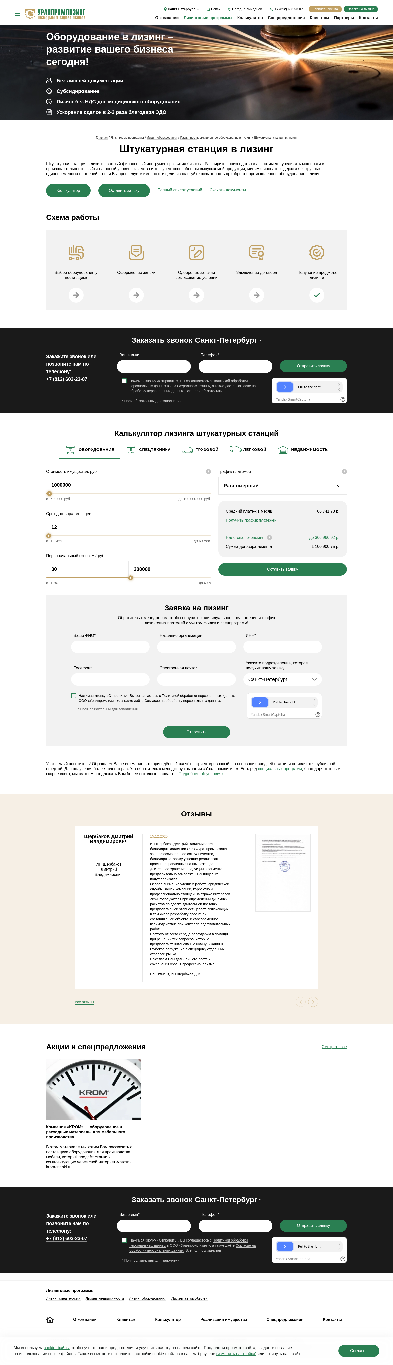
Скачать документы (228, 190)
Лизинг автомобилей (189, 1298)
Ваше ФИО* (85, 635)
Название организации (181, 635)
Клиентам (319, 18)
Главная (102, 137)
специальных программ (280, 769)
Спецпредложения (286, 18)
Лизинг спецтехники (63, 1298)
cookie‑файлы (56, 1348)
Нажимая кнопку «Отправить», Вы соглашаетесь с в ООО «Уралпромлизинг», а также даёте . (158, 698)
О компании (167, 18)
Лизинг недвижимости (105, 1298)
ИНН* (251, 635)
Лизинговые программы (208, 18)
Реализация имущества (224, 1319)
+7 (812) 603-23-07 (289, 9)
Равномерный (241, 485)
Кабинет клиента (325, 9)
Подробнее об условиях (201, 774)
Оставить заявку (124, 190)
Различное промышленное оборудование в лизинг (215, 137)
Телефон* (210, 355)
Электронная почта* (178, 668)
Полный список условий (179, 190)
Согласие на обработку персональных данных (182, 701)
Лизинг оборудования (162, 137)
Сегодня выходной (247, 9)
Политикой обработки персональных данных (198, 696)
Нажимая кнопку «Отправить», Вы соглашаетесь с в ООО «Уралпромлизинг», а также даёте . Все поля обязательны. (192, 386)
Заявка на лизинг (361, 9)
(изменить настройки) (236, 1354)
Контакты (368, 18)
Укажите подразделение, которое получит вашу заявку (277, 665)
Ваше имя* (129, 355)
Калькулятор (250, 18)
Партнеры (344, 18)
